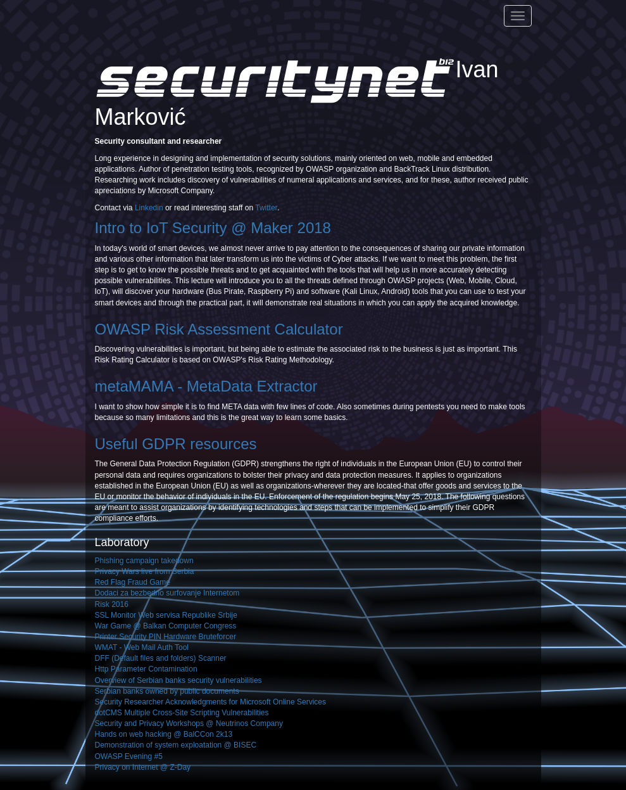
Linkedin (149, 207)
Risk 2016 (111, 604)
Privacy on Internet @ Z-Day (143, 767)
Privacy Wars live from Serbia (144, 571)
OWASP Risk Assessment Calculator (219, 329)
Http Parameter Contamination (146, 669)
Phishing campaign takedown (144, 560)
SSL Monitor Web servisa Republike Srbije (166, 615)
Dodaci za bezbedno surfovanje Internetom (167, 593)
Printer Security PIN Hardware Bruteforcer (165, 636)
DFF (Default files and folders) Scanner (161, 658)
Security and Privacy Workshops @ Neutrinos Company (189, 723)
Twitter (266, 207)
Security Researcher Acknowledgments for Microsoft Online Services (210, 702)
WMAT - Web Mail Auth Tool (142, 647)
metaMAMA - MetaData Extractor (206, 386)
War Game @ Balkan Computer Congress (166, 625)
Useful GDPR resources (176, 443)
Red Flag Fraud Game (132, 582)
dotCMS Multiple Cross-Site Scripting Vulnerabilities (182, 712)
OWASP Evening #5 (129, 756)
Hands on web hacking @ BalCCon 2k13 (164, 734)
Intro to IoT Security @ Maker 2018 (213, 227)
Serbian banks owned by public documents (167, 691)
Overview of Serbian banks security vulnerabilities (178, 680)
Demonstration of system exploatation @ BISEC (176, 745)
